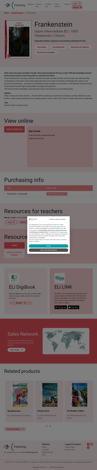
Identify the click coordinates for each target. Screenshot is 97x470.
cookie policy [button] (63, 232)
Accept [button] (48, 246)
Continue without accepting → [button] (58, 219)
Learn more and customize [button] (48, 250)
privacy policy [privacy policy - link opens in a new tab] (56, 226)
